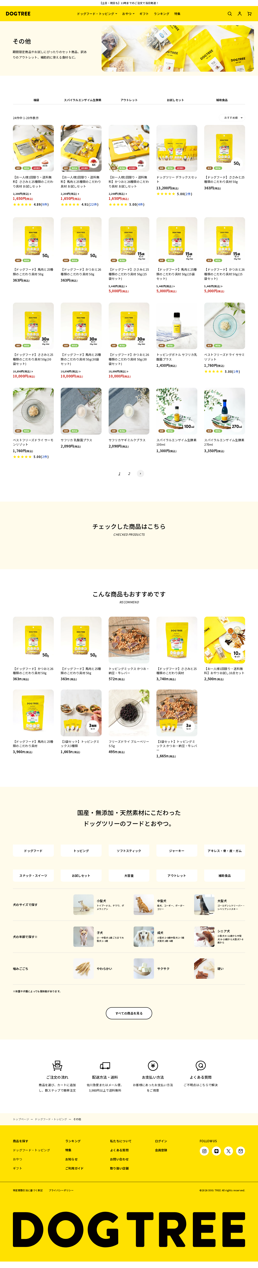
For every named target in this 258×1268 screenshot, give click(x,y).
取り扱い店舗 (119, 1238)
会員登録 (161, 1220)
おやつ (126, 14)
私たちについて (121, 1211)
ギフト (144, 14)
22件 (93, 204)
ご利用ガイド (74, 1238)
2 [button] (129, 473)
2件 (188, 194)
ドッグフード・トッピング (95, 14)
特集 (177, 14)
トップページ (21, 1189)
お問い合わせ (119, 1229)
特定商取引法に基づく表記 (28, 1260)
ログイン (161, 1211)
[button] (140, 473)
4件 (140, 204)
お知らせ (71, 1229)
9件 (44, 204)
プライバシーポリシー (61, 1260)
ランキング (161, 14)
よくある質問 (119, 1220)
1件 (236, 371)
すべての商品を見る (129, 1083)
